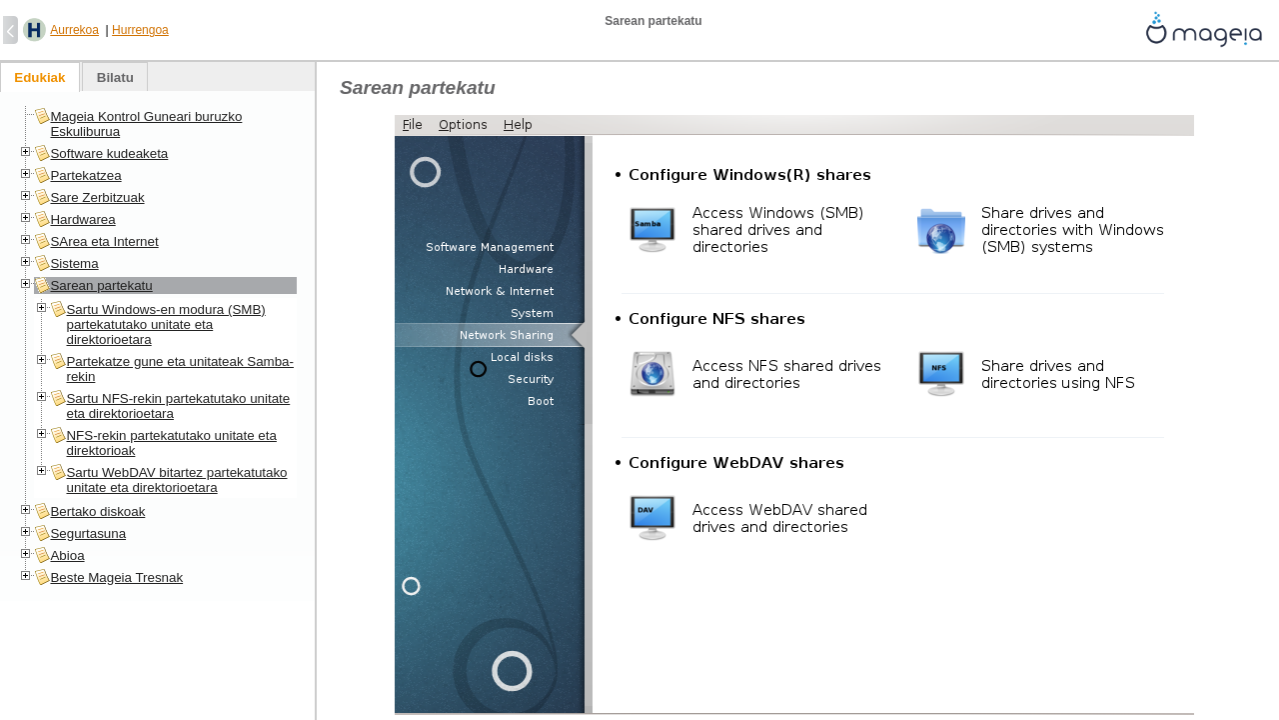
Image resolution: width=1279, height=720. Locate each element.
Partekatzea (85, 175)
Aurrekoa (74, 30)
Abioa (67, 555)
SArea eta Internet (104, 241)
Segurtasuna (88, 533)
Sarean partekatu (101, 285)
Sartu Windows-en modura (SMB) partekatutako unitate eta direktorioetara (165, 324)
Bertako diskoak (97, 511)
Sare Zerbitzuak (97, 197)
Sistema (74, 263)
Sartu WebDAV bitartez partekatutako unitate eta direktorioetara (176, 480)
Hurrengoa (140, 30)
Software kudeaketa (109, 153)
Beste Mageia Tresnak (116, 577)
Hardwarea (82, 219)
